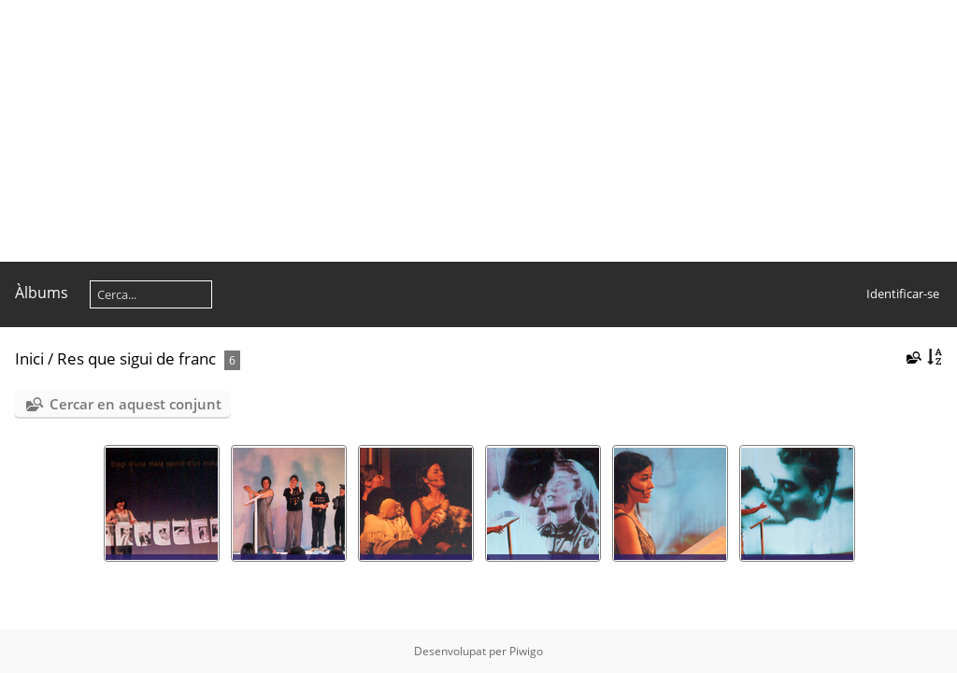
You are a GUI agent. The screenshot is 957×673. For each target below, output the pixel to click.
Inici (29, 358)
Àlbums (41, 292)
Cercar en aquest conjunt (135, 403)
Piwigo (526, 651)
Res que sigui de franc (136, 358)
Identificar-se (902, 293)
